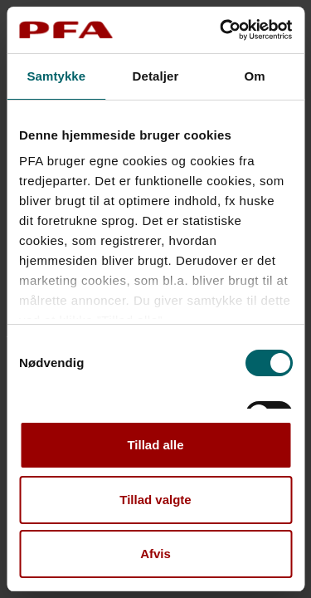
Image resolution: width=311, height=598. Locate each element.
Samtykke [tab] (56, 76)
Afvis (155, 554)
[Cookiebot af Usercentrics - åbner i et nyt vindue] (221, 30)
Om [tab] (255, 76)
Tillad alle (155, 445)
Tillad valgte (155, 500)
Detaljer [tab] (156, 76)
